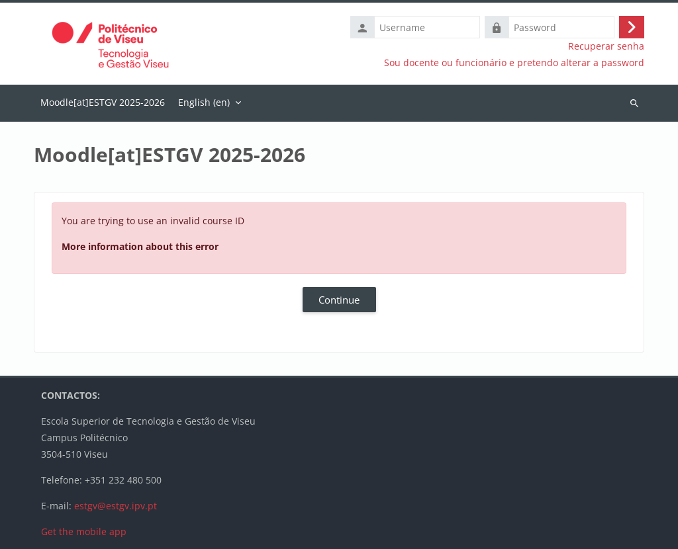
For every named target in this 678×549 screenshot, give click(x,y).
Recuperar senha (606, 46)
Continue (339, 299)
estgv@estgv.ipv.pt (115, 505)
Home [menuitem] (102, 103)
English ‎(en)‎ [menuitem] (204, 102)
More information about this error (140, 246)
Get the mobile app (83, 531)
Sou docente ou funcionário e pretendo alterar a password (514, 63)
